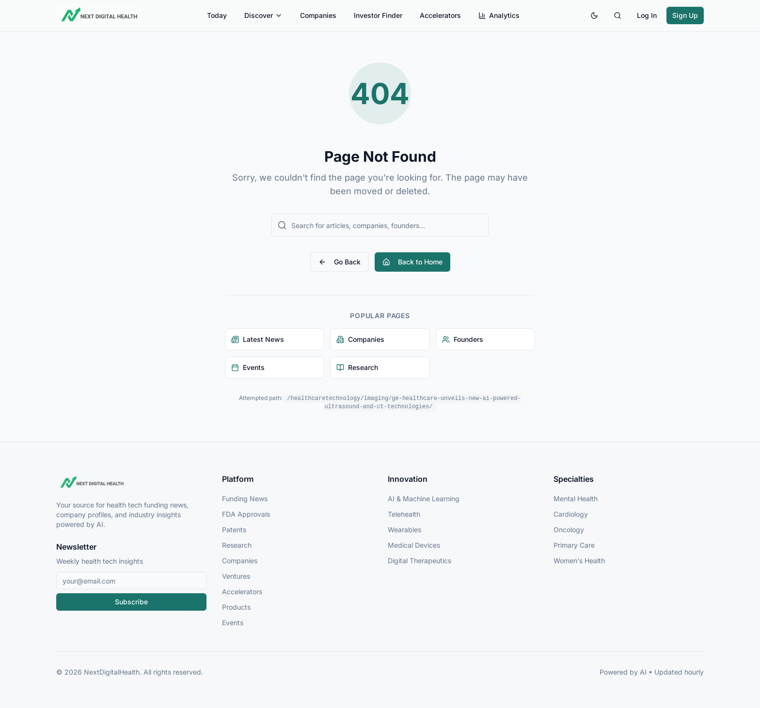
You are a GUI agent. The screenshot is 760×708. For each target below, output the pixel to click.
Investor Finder (378, 15)
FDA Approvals (246, 514)
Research (237, 545)
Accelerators (440, 15)
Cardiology (571, 514)
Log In (647, 15)
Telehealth (404, 514)
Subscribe (131, 602)
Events (232, 622)
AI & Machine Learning (423, 498)
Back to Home (412, 262)
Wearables (404, 529)
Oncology (569, 529)
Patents (234, 529)
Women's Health (579, 560)
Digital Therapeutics (419, 560)
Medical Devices (414, 545)
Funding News (245, 498)
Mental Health (576, 498)
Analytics (499, 15)
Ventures (236, 576)
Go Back (339, 262)
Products (236, 607)
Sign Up (685, 15)
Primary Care (574, 545)
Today (217, 15)
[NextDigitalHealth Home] (131, 483)
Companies (318, 15)
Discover (263, 15)
